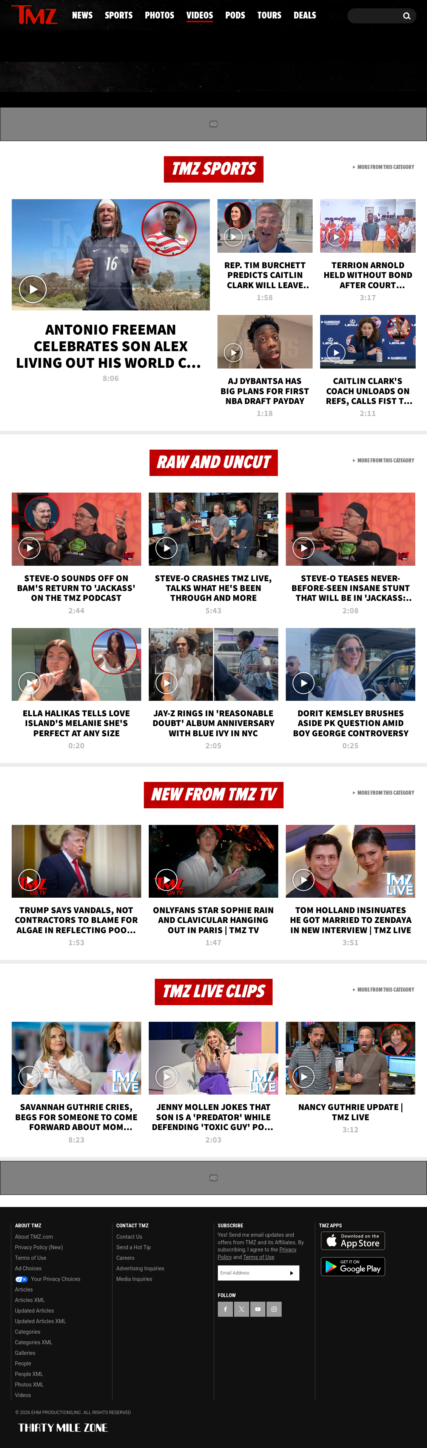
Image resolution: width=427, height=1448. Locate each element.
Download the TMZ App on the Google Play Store (353, 1266)
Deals (383, 77)
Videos (215, 77)
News (29, 77)
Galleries (25, 1353)
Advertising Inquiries (140, 1268)
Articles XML (30, 1300)
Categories (27, 1332)
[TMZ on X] (28, 14)
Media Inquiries (134, 1279)
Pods (272, 77)
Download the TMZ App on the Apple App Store (353, 1240)
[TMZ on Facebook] (17, 14)
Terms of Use (30, 1258)
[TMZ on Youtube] (41, 14)
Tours (327, 77)
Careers (125, 1258)
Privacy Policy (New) (39, 1247)
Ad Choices (28, 1268)
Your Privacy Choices (48, 1279)
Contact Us (129, 1237)
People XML (29, 1374)
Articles (24, 1290)
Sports (87, 77)
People (23, 1363)
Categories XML (33, 1342)
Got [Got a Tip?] (35, 46)
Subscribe (291, 1273)
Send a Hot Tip (133, 1247)
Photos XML (29, 1385)
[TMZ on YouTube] (257, 1309)
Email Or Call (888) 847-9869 (98, 46)
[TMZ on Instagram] (55, 14)
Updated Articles (34, 1311)
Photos (152, 77)
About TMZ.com (34, 1237)
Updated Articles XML (40, 1321)
